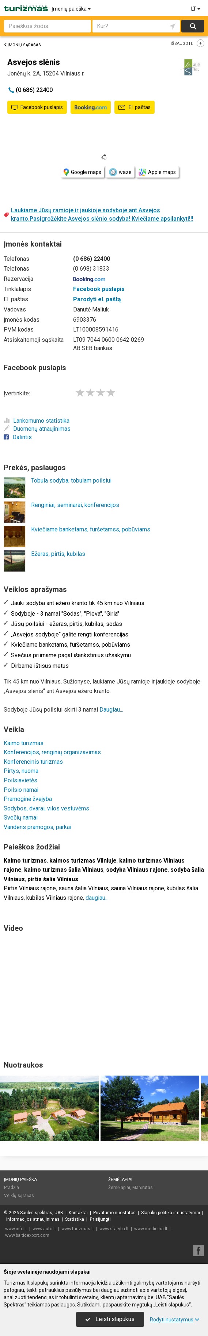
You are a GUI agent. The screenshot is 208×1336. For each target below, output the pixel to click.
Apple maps (157, 172)
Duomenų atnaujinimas (37, 428)
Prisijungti (100, 1219)
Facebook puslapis (37, 107)
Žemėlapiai (120, 1179)
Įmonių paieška (72, 9)
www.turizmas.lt (77, 1228)
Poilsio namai (21, 789)
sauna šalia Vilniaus (83, 888)
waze (120, 172)
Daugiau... (111, 709)
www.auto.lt (44, 1228)
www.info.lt (16, 1228)
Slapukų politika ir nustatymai (170, 1212)
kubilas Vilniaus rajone (54, 897)
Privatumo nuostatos (114, 1212)
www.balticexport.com (27, 1235)
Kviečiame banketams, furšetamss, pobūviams (90, 529)
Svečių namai (21, 817)
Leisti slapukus (110, 1319)
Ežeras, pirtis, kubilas (58, 553)
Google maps (82, 172)
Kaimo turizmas (24, 743)
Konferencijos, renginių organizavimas (52, 752)
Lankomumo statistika (36, 420)
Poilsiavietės (20, 780)
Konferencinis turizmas (33, 761)
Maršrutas (142, 1187)
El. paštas (134, 107)
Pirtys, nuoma (21, 770)
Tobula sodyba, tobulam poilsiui (71, 480)
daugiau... (97, 897)
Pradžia (11, 1187)
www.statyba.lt (114, 1228)
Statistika (74, 1219)
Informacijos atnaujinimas (33, 1219)
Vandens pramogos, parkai (37, 827)
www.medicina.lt (150, 1228)
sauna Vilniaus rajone (137, 888)
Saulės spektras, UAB (41, 1212)
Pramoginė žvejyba (28, 798)
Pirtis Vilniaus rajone (30, 888)
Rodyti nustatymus (175, 1320)
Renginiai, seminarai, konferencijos (75, 505)
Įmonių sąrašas (22, 45)
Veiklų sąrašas (19, 1195)
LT (196, 9)
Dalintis (18, 437)
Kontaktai (78, 1212)
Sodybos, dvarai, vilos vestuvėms (46, 808)
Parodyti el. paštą (97, 299)
